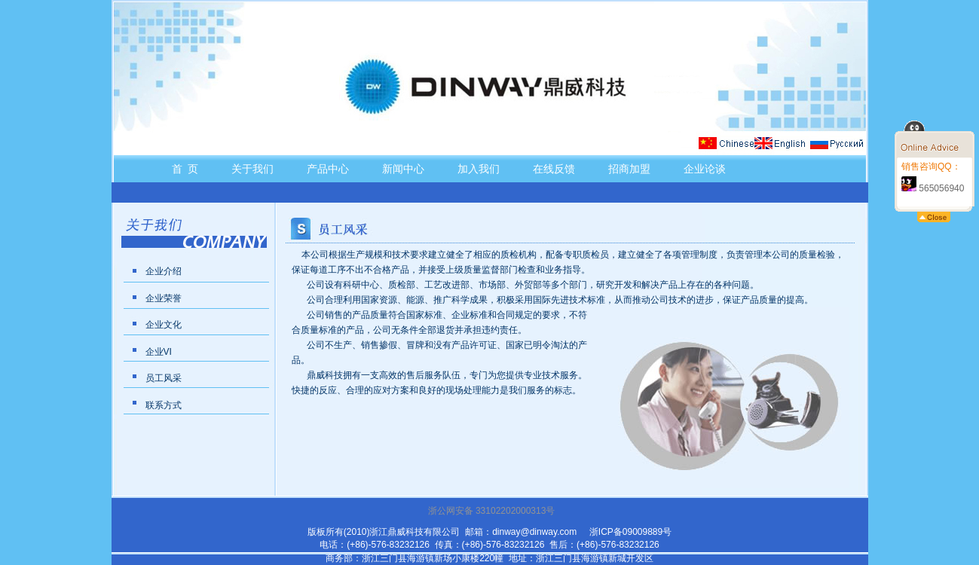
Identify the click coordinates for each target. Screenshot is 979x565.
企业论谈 (705, 169)
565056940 (932, 188)
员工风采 (163, 378)
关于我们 (252, 169)
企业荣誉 (163, 298)
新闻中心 (403, 169)
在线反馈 (554, 169)
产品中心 (328, 169)
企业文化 (163, 324)
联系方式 (163, 405)
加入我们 (478, 169)
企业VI (158, 352)
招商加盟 (629, 169)
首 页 (185, 169)
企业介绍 (163, 271)
